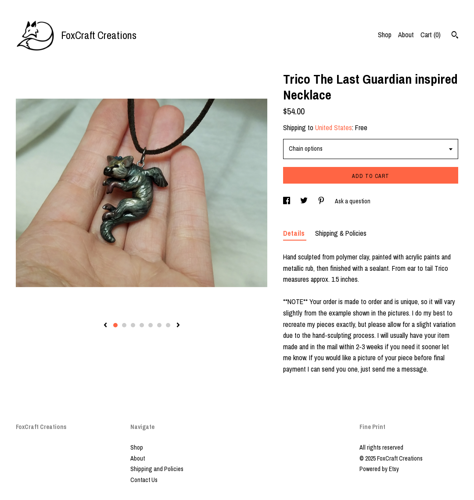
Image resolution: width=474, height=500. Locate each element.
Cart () (430, 34)
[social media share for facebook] (287, 201)
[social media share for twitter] (304, 201)
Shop (384, 34)
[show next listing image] (178, 326)
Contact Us (144, 480)
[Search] (455, 36)
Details (294, 233)
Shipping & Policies (340, 233)
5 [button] (150, 325)
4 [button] (142, 325)
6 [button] (159, 325)
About (406, 34)
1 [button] (115, 325)
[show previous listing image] (105, 326)
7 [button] (168, 325)
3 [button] (133, 325)
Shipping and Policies (156, 469)
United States (333, 127)
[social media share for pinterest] (322, 201)
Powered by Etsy (379, 469)
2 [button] (124, 325)
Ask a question (352, 201)
